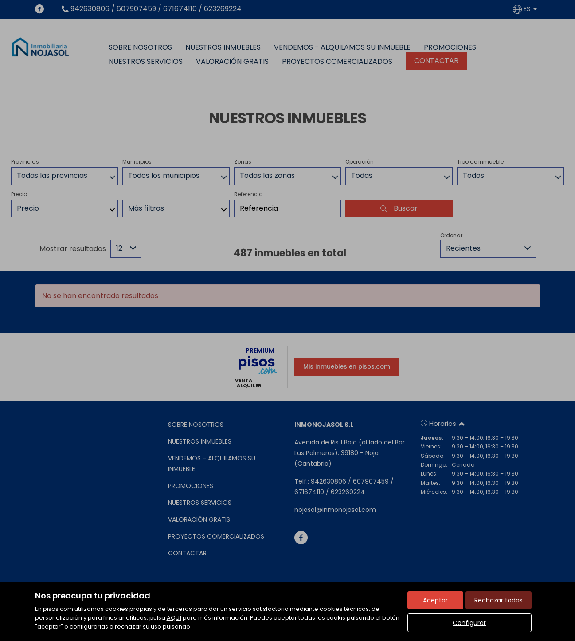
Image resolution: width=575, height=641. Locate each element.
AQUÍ (174, 617)
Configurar (469, 622)
